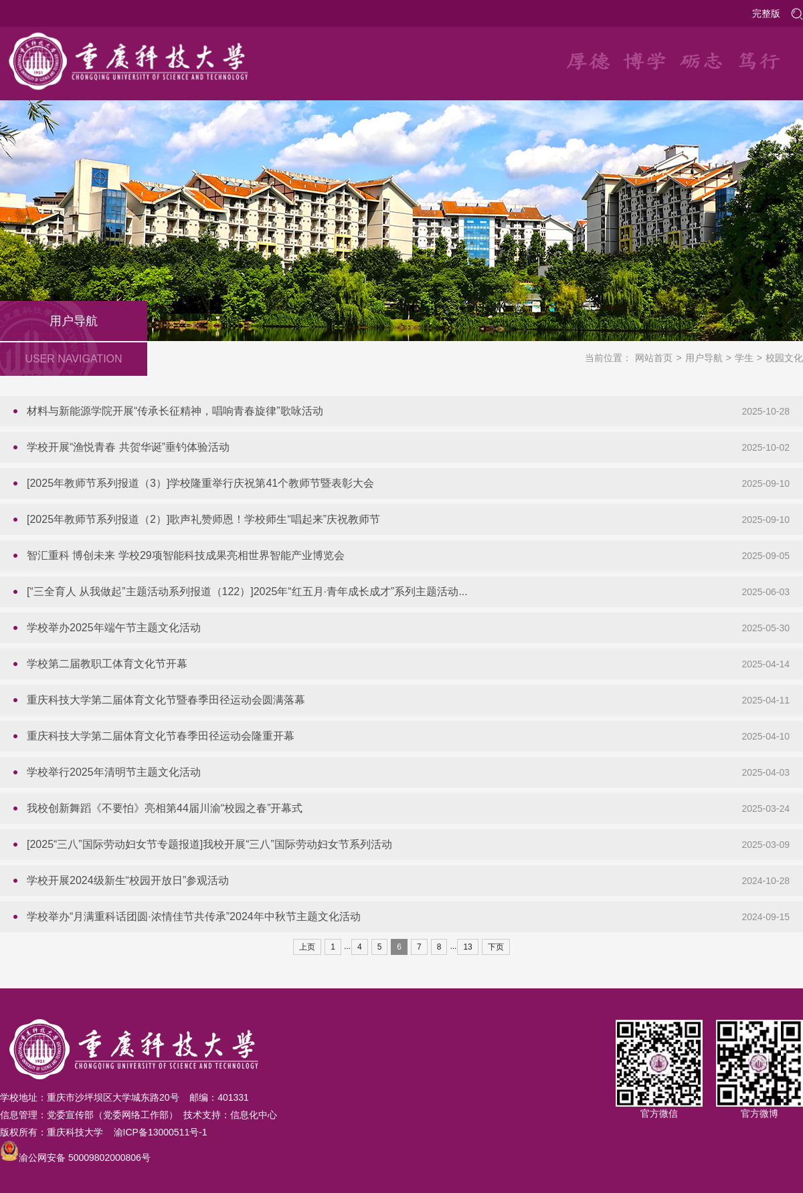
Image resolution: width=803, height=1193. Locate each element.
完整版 (766, 13)
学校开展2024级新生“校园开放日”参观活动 (128, 880)
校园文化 (784, 357)
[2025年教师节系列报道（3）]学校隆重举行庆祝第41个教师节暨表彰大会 (200, 483)
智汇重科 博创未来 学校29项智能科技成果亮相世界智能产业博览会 (186, 555)
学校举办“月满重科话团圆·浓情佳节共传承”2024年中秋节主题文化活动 (194, 916)
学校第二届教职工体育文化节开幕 (107, 663)
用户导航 (704, 357)
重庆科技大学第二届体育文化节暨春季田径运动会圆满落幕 (166, 700)
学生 (744, 357)
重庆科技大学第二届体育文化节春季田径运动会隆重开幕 (160, 736)
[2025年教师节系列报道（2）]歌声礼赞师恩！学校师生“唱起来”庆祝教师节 (203, 519)
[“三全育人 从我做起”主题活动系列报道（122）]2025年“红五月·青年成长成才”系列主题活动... (247, 591)
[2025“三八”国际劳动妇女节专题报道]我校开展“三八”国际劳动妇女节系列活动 (209, 844)
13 (467, 947)
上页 (307, 947)
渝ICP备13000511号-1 (160, 1132)
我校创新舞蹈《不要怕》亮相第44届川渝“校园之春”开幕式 (164, 808)
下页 (496, 947)
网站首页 (654, 357)
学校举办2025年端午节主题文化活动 (114, 627)
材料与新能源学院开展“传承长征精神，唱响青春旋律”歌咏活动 (175, 411)
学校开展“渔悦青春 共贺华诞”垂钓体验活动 (128, 447)
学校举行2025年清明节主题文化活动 (114, 772)
